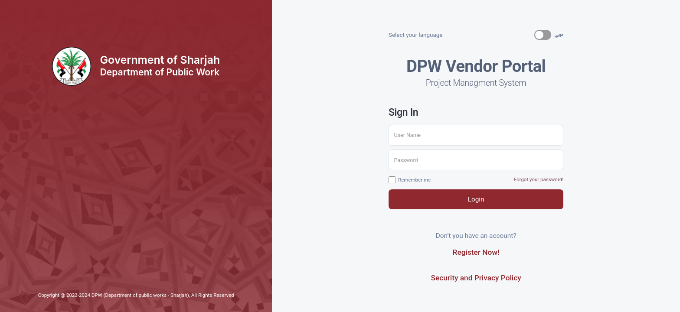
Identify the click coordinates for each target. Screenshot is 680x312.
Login (476, 199)
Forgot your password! (538, 179)
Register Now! (476, 252)
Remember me (410, 180)
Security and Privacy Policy (476, 277)
